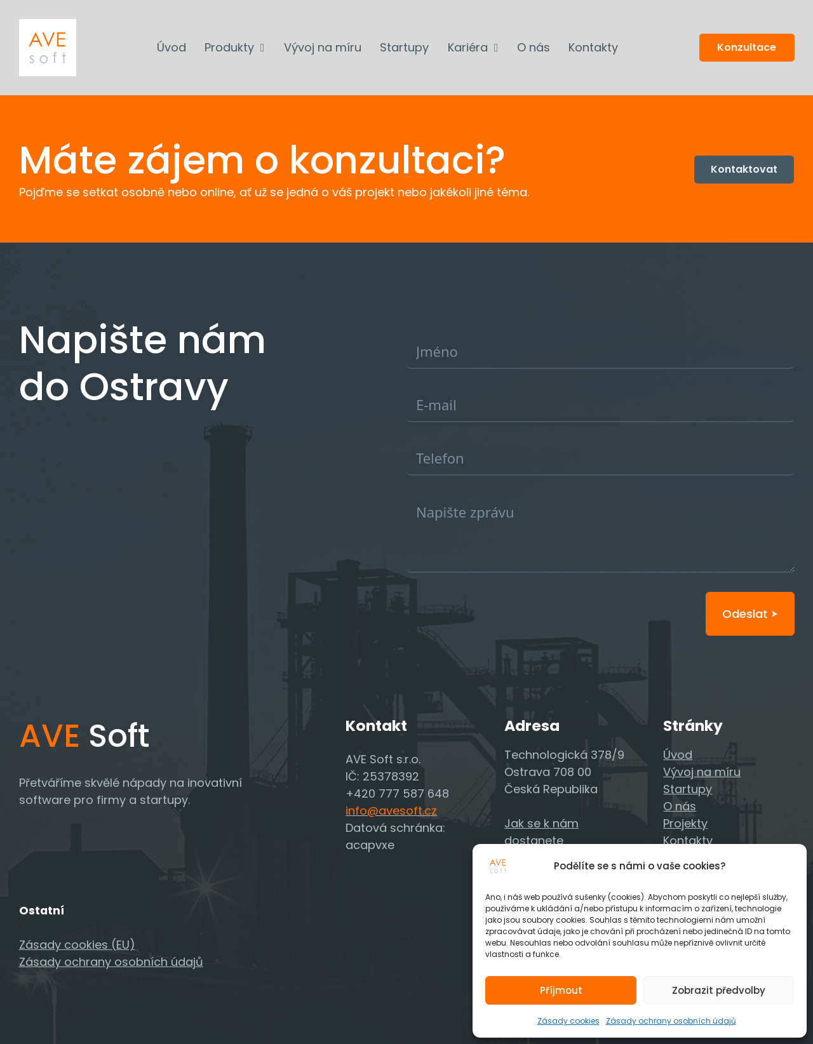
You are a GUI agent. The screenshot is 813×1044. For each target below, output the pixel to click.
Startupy (404, 47)
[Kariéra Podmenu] (496, 47)
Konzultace (746, 47)
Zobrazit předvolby (718, 990)
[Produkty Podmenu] (262, 47)
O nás (533, 47)
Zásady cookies (568, 1020)
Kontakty (593, 47)
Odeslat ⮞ (750, 614)
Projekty (685, 823)
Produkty (229, 47)
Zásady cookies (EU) (77, 945)
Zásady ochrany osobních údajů (671, 1020)
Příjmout (561, 990)
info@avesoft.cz (391, 811)
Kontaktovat (744, 169)
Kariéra (468, 47)
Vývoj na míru (322, 47)
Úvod (171, 47)
